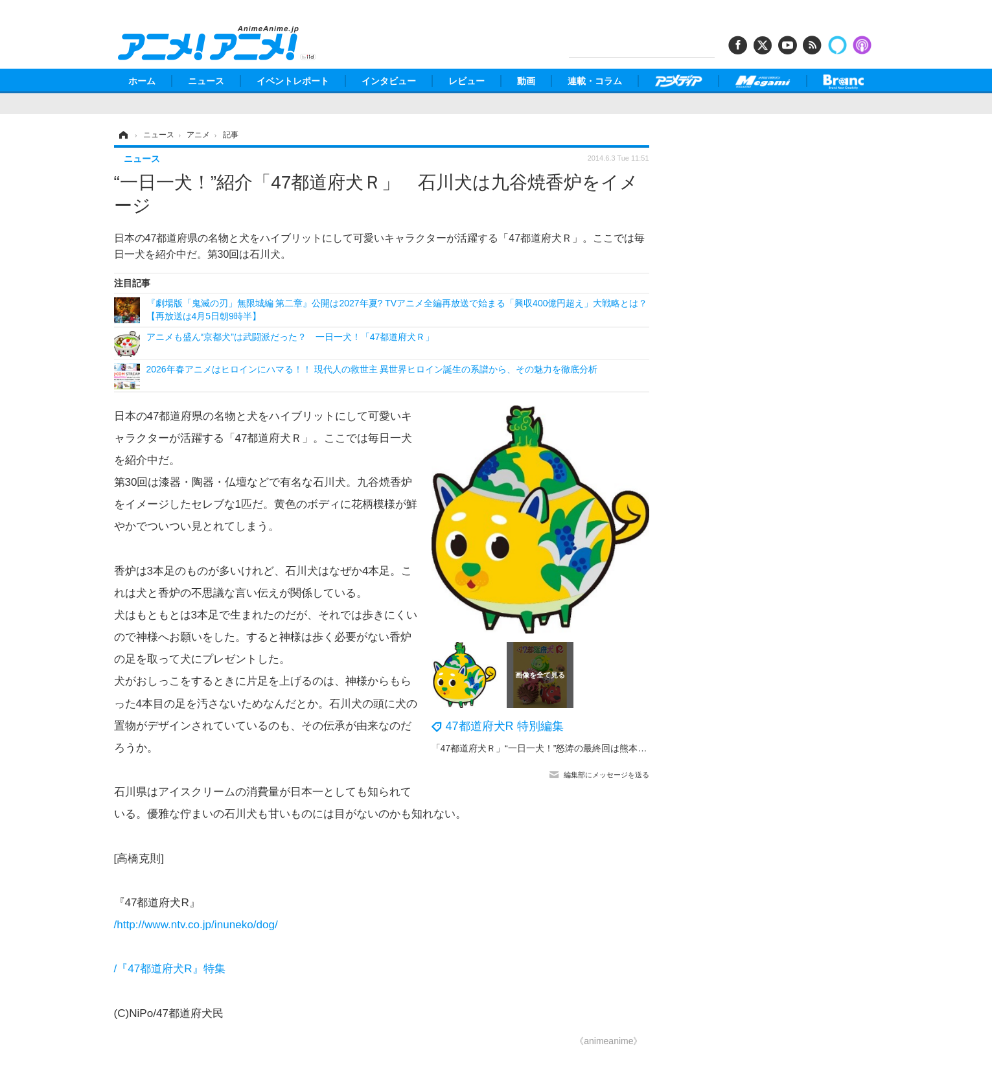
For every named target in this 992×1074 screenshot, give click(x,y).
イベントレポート (293, 81)
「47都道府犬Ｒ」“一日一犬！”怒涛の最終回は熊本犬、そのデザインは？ (580, 748)
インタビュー (389, 81)
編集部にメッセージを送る (606, 775)
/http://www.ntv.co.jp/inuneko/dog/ (196, 925)
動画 (526, 81)
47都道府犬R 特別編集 (505, 726)
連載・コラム (595, 81)
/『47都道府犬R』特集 (169, 969)
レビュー (466, 81)
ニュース (206, 81)
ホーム (142, 81)
